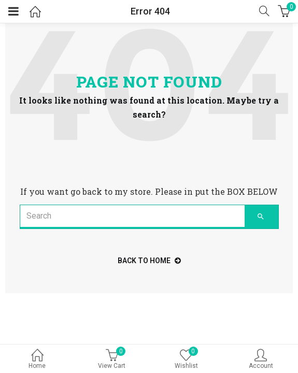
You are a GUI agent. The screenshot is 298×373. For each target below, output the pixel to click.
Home (37, 359)
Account (260, 359)
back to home (149, 260)
